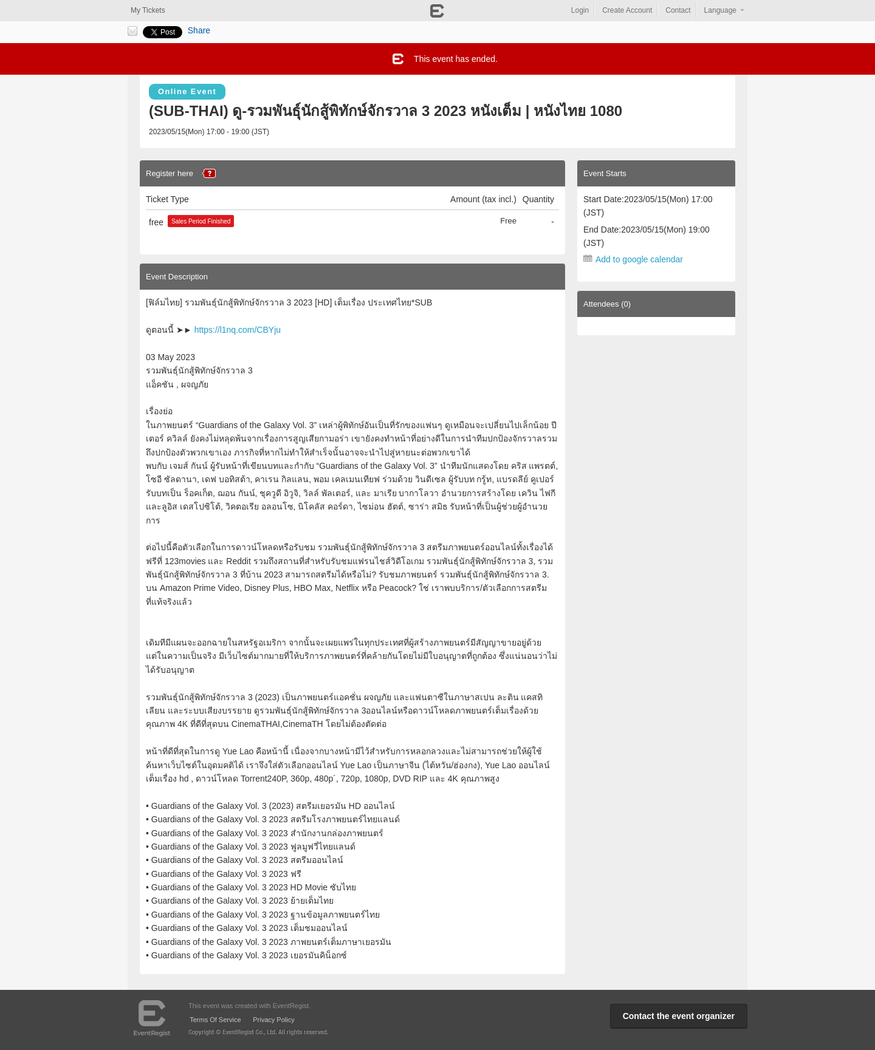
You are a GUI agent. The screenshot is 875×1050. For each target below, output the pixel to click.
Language (720, 10)
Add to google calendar (639, 259)
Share (199, 30)
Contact (677, 10)
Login (580, 10)
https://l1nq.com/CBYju (237, 330)
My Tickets (148, 10)
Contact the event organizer (679, 1016)
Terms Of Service (215, 1019)
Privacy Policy (273, 1019)
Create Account (627, 10)
